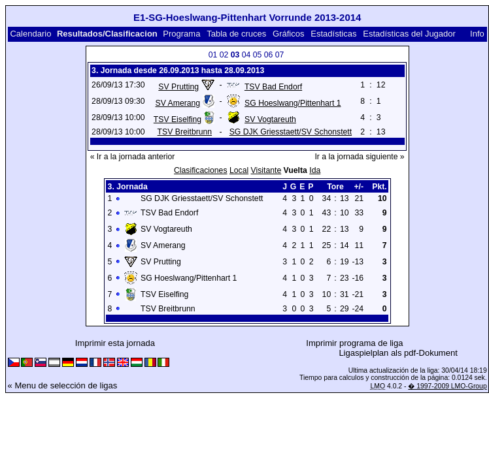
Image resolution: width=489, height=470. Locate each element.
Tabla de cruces (236, 34)
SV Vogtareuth (270, 119)
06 (268, 54)
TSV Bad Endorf (273, 86)
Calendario (30, 34)
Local (238, 170)
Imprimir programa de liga (354, 343)
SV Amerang (178, 103)
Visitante (266, 170)
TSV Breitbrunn (185, 131)
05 (257, 54)
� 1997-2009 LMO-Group (447, 386)
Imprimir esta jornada (115, 343)
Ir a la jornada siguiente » (359, 156)
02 (224, 54)
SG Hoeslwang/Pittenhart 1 (292, 103)
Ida (314, 170)
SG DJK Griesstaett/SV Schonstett (290, 131)
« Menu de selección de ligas (63, 385)
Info (477, 34)
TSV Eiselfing (177, 119)
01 (213, 54)
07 (279, 54)
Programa (181, 34)
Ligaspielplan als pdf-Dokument (398, 353)
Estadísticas (333, 34)
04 (246, 54)
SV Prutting (178, 86)
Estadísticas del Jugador (409, 34)
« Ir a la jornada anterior (132, 156)
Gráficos (288, 34)
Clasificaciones (201, 170)
